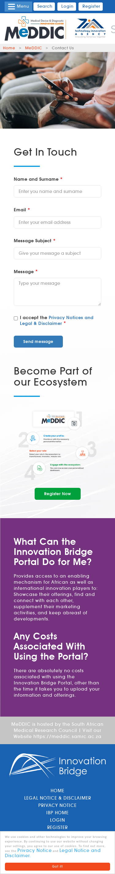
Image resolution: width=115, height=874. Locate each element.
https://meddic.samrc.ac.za (67, 736)
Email (20, 210)
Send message (38, 341)
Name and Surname (36, 179)
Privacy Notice (34, 850)
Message (24, 271)
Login (57, 820)
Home (9, 48)
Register (57, 827)
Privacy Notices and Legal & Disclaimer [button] (57, 320)
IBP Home (57, 813)
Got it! (57, 866)
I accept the (54, 320)
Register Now (57, 494)
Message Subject (33, 240)
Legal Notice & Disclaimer (57, 798)
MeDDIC (33, 48)
